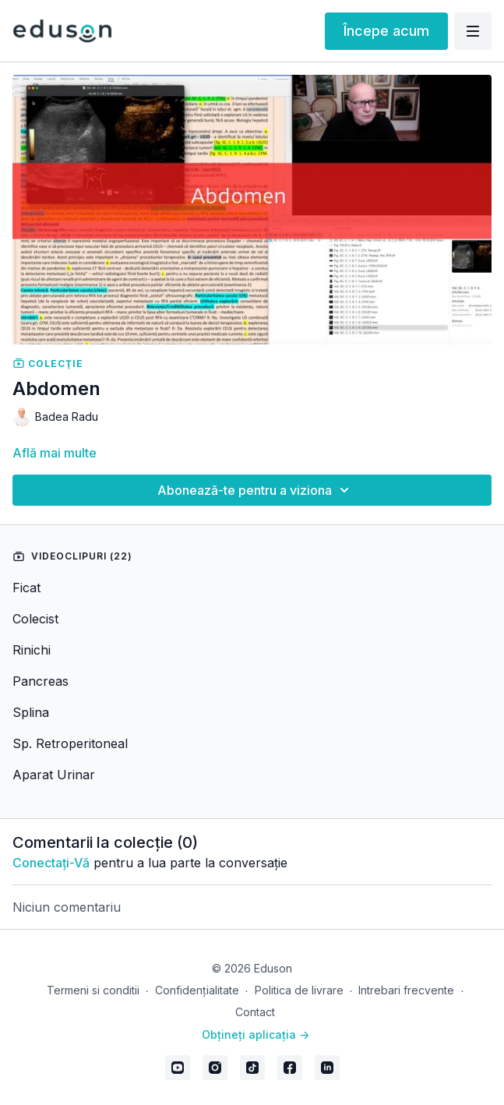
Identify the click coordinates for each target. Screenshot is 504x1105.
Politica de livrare (299, 990)
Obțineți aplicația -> (255, 1034)
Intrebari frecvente (406, 990)
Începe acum (386, 31)
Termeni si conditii (93, 990)
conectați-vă (51, 862)
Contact (255, 1012)
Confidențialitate (197, 990)
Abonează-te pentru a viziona (255, 490)
